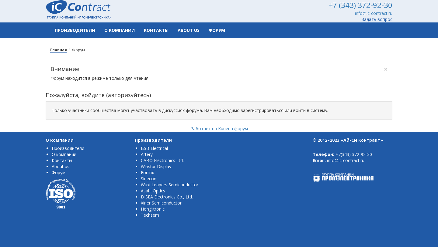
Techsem (150, 215)
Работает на (203, 128)
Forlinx (147, 172)
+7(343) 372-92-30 (353, 154)
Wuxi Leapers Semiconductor (169, 185)
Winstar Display (156, 166)
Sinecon (148, 178)
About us (189, 30)
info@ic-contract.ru (373, 13)
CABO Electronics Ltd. (162, 160)
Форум (217, 30)
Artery (147, 154)
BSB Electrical (154, 148)
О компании (119, 30)
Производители (75, 30)
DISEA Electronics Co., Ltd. (167, 197)
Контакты (156, 30)
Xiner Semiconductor (161, 203)
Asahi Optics (153, 191)
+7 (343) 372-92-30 (360, 5)
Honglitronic (153, 209)
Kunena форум (233, 128)
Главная (58, 49)
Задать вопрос (377, 19)
